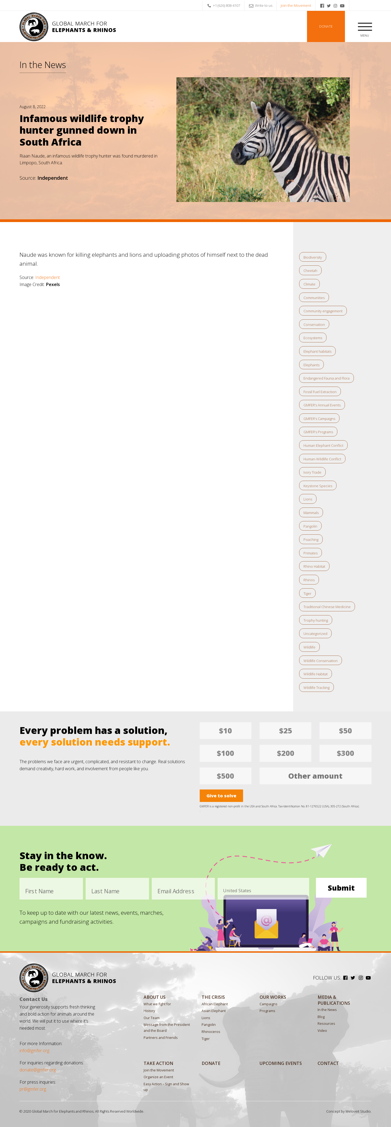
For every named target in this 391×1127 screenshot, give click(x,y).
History (149, 1011)
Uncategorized (315, 633)
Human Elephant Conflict (323, 445)
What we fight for (157, 1004)
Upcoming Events (281, 1063)
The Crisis (213, 997)
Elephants (311, 364)
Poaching (310, 539)
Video (322, 1030)
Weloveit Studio (358, 1111)
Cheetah (310, 270)
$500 (225, 776)
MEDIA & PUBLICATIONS (334, 1000)
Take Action (158, 1063)
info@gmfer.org (34, 1051)
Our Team (152, 1018)
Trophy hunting (315, 620)
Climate (309, 284)
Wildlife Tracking (316, 687)
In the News (43, 64)
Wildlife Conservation (320, 660)
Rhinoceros (211, 1031)
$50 (345, 730)
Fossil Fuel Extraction (320, 391)
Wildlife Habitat (315, 674)
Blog (321, 1016)
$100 (225, 753)
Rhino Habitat (314, 566)
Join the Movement (296, 5)
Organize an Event (158, 1077)
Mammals (311, 512)
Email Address (175, 890)
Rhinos (309, 579)
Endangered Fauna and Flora (326, 378)
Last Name (105, 890)
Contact (328, 1063)
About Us (155, 997)
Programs (267, 1011)
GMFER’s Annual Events (322, 405)
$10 (225, 730)
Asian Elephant (214, 1011)
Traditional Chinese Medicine (327, 606)
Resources (326, 1023)
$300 (345, 753)
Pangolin (310, 526)
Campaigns (268, 1004)
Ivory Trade (312, 472)
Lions (307, 499)
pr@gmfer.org (33, 1089)
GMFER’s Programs (318, 431)
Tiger (307, 593)
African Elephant (215, 1004)
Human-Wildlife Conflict (322, 459)
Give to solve (221, 796)
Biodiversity (312, 257)
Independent (47, 277)
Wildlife (309, 647)
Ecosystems (312, 337)
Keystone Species (317, 485)
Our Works (273, 997)
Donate (326, 26)
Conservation (314, 324)
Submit (341, 888)
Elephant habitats (317, 351)
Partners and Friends (161, 1037)
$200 (285, 753)
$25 (285, 730)
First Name (39, 890)
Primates (310, 553)
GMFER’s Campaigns (319, 418)
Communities (314, 297)
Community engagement (322, 311)
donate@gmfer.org (38, 1070)
